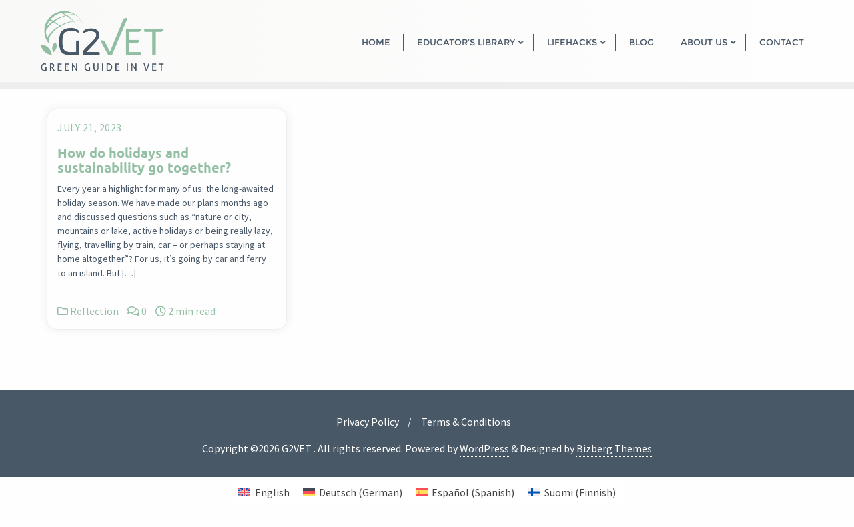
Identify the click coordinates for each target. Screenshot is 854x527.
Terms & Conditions (466, 421)
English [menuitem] (272, 492)
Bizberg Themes (614, 448)
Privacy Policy (367, 421)
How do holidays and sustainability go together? (144, 160)
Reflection (88, 311)
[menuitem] (264, 492)
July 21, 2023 (89, 127)
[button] (29, 497)
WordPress (484, 448)
